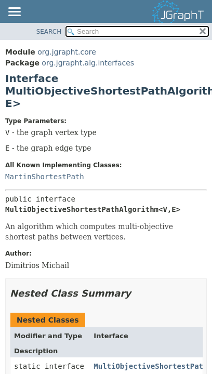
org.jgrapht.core (66, 52)
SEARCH (49, 31)
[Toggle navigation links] (14, 12)
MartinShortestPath (44, 176)
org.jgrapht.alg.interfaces (88, 63)
